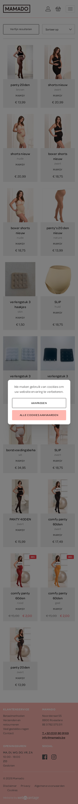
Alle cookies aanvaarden (39, 415)
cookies (52, 386)
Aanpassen (39, 403)
